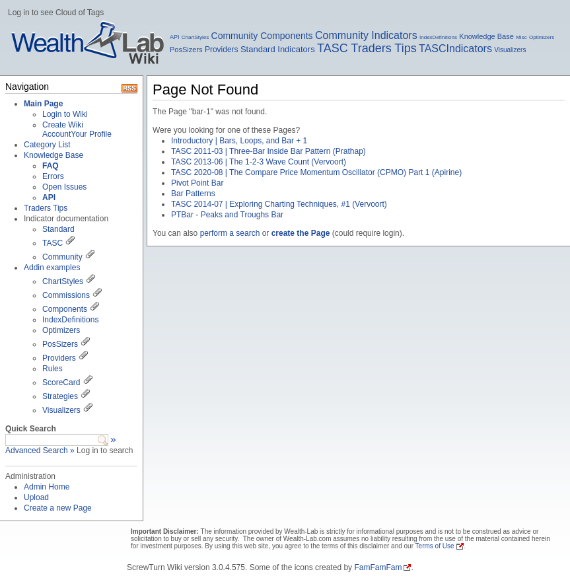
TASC (52, 243)
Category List (47, 144)
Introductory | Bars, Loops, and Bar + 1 (239, 140)
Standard (58, 229)
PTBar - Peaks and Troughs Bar (227, 214)
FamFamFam (378, 567)
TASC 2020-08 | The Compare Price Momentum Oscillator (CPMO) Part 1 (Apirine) (316, 172)
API (175, 37)
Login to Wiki (65, 114)
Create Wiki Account (62, 129)
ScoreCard (61, 382)
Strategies (60, 396)
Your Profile (91, 134)
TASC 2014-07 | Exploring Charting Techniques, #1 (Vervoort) (279, 204)
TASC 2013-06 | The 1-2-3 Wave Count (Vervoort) (258, 161)
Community (62, 257)
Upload (36, 497)
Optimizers (541, 37)
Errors (53, 176)
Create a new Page (58, 508)
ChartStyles (195, 37)
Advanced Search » (40, 450)
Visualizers (510, 50)
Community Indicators (366, 35)
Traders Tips (45, 208)
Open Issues (64, 187)
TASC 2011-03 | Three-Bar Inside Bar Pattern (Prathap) (268, 151)
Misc (521, 37)
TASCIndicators (455, 48)
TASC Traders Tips (367, 48)
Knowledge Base (486, 36)
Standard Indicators (277, 49)
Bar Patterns (193, 193)
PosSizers (186, 50)
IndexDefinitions (438, 37)
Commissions (66, 295)
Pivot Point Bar (197, 183)
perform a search (230, 233)
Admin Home (46, 486)
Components (64, 309)
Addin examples (52, 267)
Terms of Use (434, 546)
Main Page (43, 103)
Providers (221, 49)
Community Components (262, 35)
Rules (52, 368)
